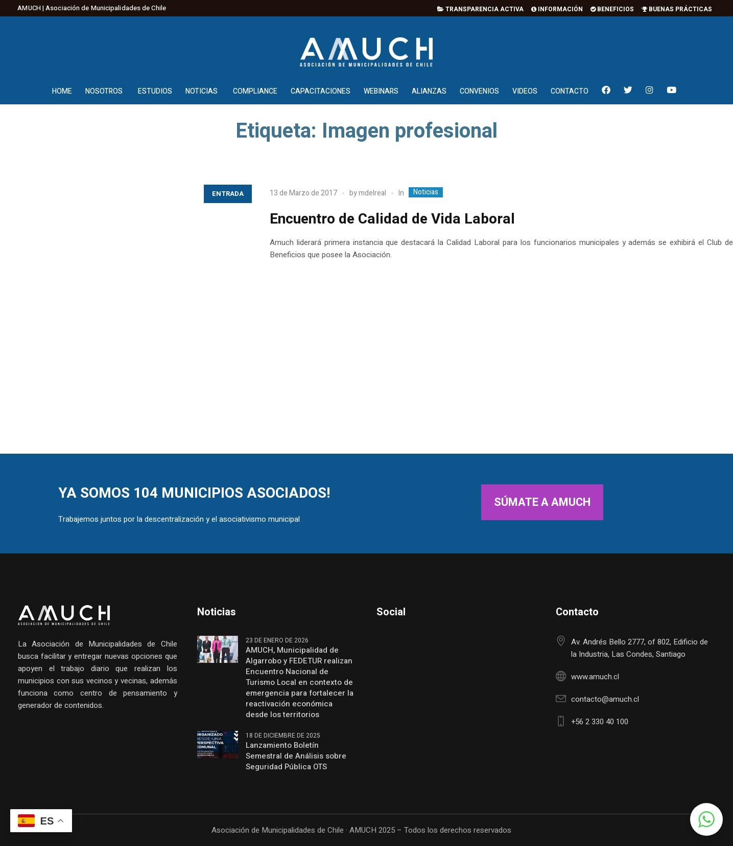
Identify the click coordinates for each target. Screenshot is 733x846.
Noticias (425, 192)
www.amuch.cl (595, 676)
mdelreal (372, 193)
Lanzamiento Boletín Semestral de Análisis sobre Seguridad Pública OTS (296, 756)
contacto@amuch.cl (605, 699)
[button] (706, 819)
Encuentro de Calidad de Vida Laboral (392, 219)
